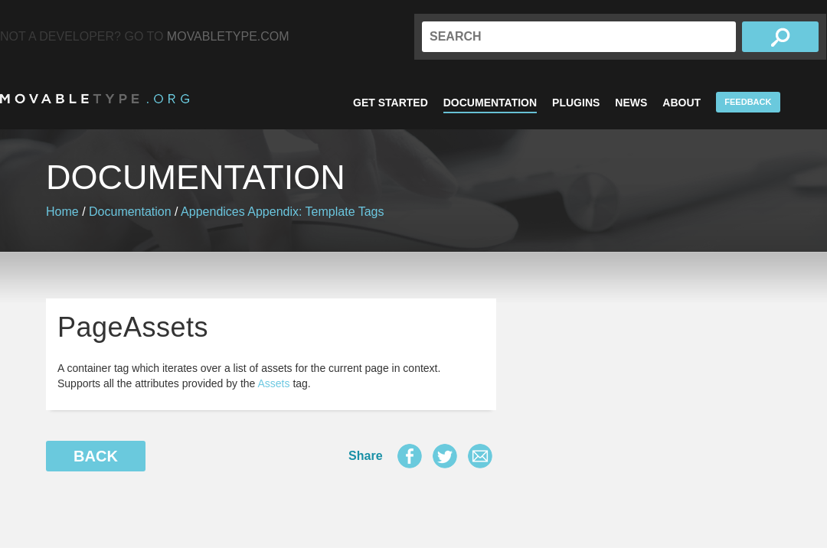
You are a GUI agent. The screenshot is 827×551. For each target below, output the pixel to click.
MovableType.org (94, 98)
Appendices (213, 211)
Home (62, 211)
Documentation (490, 102)
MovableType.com (228, 36)
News (631, 102)
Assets (274, 383)
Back (96, 456)
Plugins (576, 102)
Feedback (747, 101)
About (681, 102)
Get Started (390, 102)
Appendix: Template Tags (315, 211)
